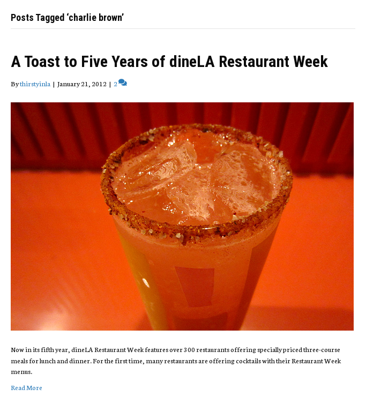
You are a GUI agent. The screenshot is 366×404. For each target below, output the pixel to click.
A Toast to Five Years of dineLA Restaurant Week (169, 61)
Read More (26, 387)
